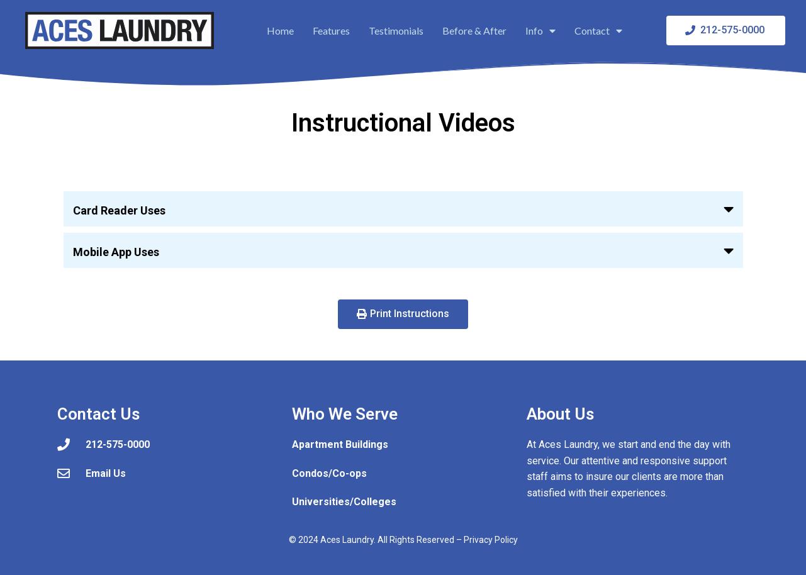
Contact (598, 31)
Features (331, 30)
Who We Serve (345, 414)
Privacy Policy (491, 540)
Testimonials (396, 30)
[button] (403, 208)
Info (540, 31)
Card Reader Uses (119, 210)
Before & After (474, 30)
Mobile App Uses (116, 252)
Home (280, 30)
